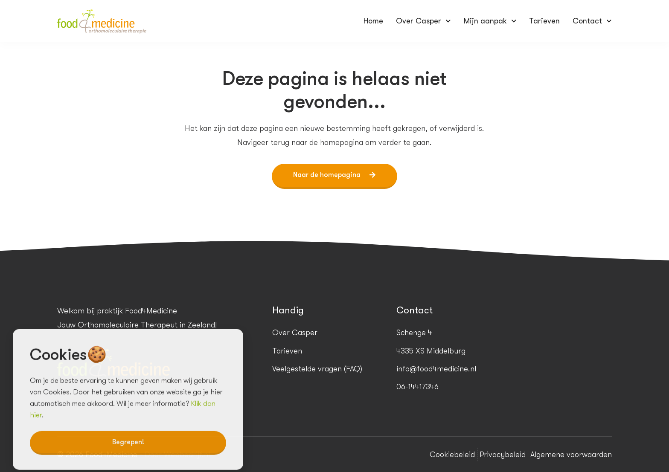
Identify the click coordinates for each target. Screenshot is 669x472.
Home (373, 21)
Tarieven (544, 21)
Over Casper (423, 21)
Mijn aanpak (490, 21)
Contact (592, 21)
